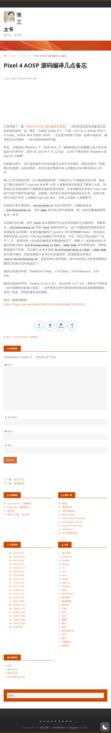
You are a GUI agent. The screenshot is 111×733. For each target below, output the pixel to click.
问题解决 (33, 337)
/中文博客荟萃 (69, 533)
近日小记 (19, 479)
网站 (9, 445)
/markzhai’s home (72, 522)
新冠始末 (19, 483)
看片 (64, 623)
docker (66, 560)
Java (64, 575)
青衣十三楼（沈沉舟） (19, 514)
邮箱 (10, 431)
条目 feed (12, 669)
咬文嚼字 (66, 597)
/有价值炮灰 (68, 510)
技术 (25, 337)
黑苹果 (65, 645)
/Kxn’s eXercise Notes (74, 518)
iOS (64, 571)
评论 (10, 364)
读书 (64, 634)
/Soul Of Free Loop (72, 525)
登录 (9, 665)
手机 (64, 608)
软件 (64, 638)
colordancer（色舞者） (20, 503)
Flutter (66, 564)
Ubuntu (66, 586)
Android (17, 337)
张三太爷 (44, 727)
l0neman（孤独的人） (19, 507)
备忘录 (65, 604)
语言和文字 (68, 630)
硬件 (64, 627)
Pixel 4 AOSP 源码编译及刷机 (46, 126)
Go (63, 567)
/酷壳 (64, 503)
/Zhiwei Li (67, 529)
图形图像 (66, 601)
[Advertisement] (55, 104)
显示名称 (12, 417)
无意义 (10, 510)
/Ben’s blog (68, 514)
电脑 (64, 619)
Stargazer (73, 727)
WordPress (59, 727)
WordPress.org (16, 676)
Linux (65, 578)
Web (64, 590)
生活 (64, 615)
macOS (66, 582)
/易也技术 (67, 507)
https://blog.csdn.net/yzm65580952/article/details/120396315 (45, 304)
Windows (67, 593)
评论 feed (12, 673)
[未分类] (66, 553)
